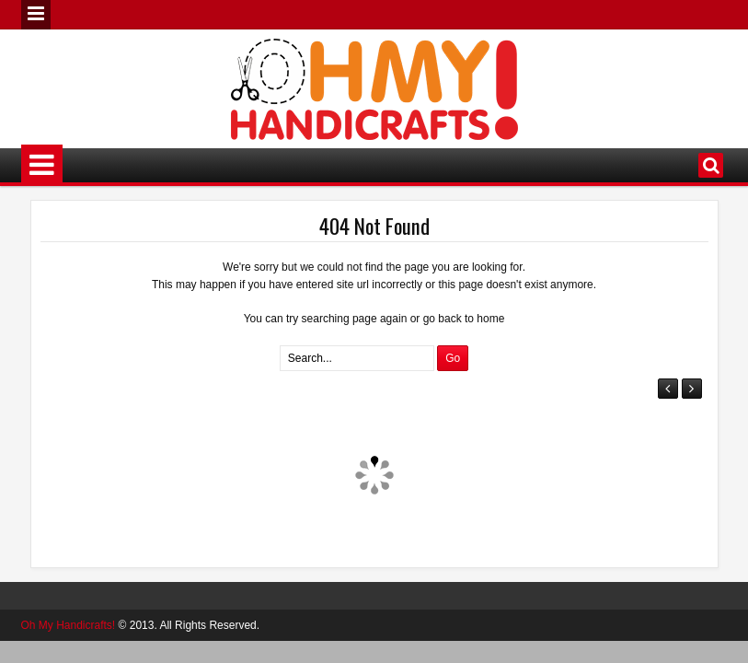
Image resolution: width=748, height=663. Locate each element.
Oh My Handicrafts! (68, 625)
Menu (36, 14)
